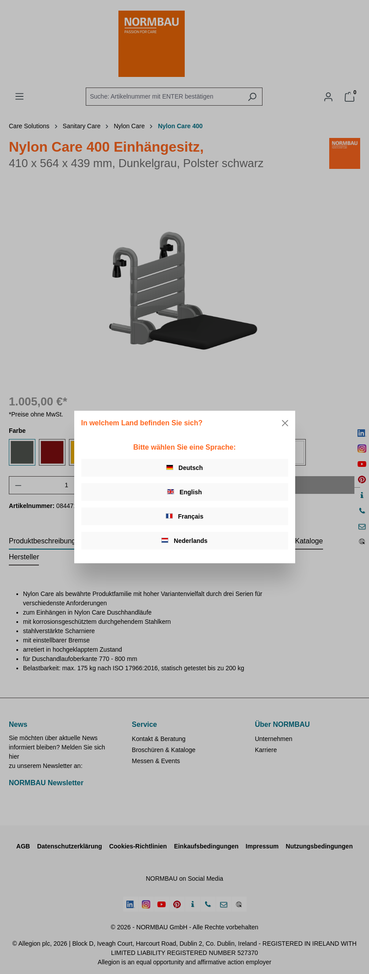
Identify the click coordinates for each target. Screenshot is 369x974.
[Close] (285, 423)
